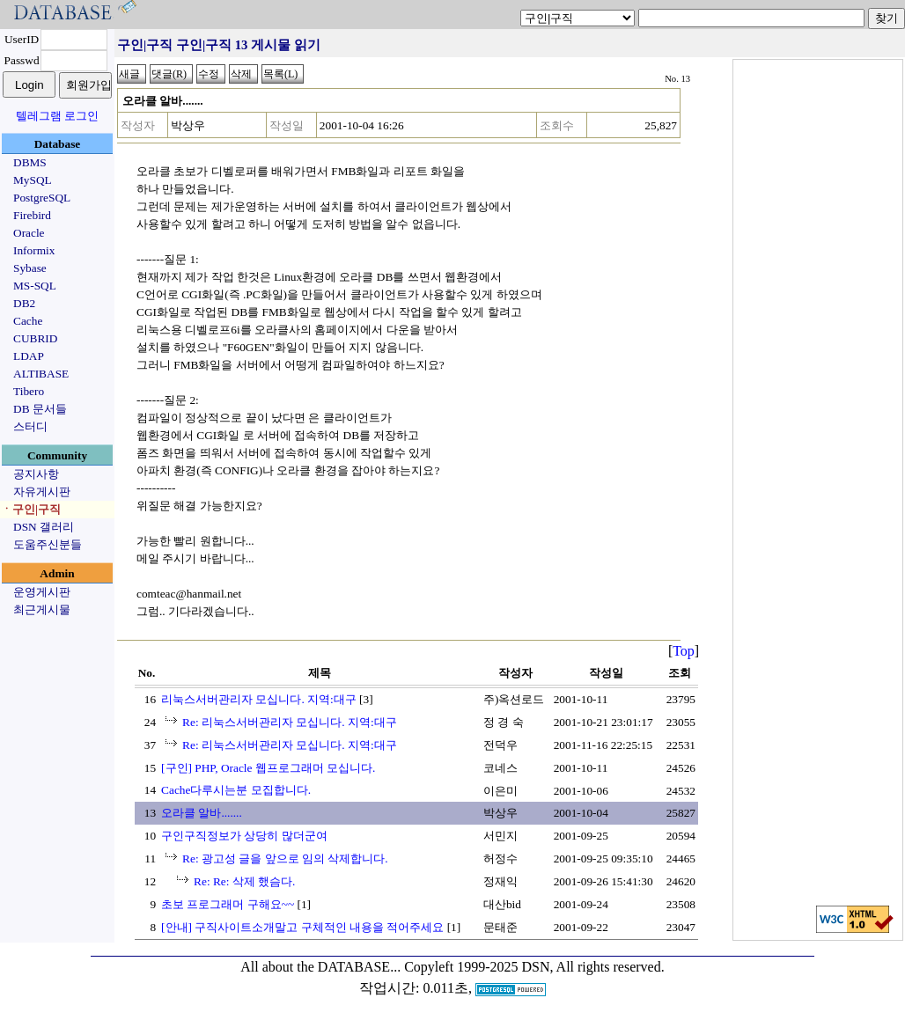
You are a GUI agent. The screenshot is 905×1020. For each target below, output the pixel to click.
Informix (34, 250)
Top (684, 650)
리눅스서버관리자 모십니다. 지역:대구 (259, 699)
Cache (27, 320)
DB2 (24, 303)
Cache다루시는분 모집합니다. (236, 789)
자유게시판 (41, 491)
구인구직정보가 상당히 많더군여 (244, 835)
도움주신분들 (47, 544)
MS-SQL (34, 285)
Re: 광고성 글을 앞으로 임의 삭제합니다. (285, 858)
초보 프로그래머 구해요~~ (227, 904)
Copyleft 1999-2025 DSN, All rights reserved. (534, 966)
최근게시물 (41, 609)
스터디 (30, 426)
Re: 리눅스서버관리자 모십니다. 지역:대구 (289, 722)
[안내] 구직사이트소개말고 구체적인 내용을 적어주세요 (302, 927)
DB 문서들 (40, 408)
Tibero (28, 391)
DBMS (30, 162)
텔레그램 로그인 (57, 115)
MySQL (32, 180)
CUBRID (35, 338)
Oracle (29, 232)
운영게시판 (41, 591)
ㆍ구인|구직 (31, 509)
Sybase (30, 268)
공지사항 (36, 474)
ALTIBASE (41, 373)
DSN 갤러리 (43, 526)
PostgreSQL (41, 197)
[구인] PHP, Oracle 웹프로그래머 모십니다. (268, 767)
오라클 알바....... (201, 812)
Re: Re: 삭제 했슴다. (244, 881)
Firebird (32, 215)
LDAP (28, 356)
